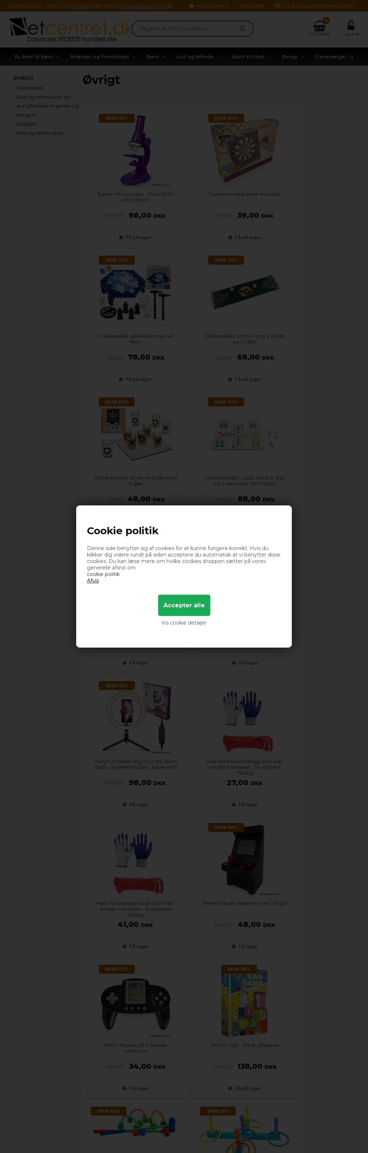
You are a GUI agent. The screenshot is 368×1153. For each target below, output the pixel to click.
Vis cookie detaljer (184, 623)
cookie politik (103, 574)
